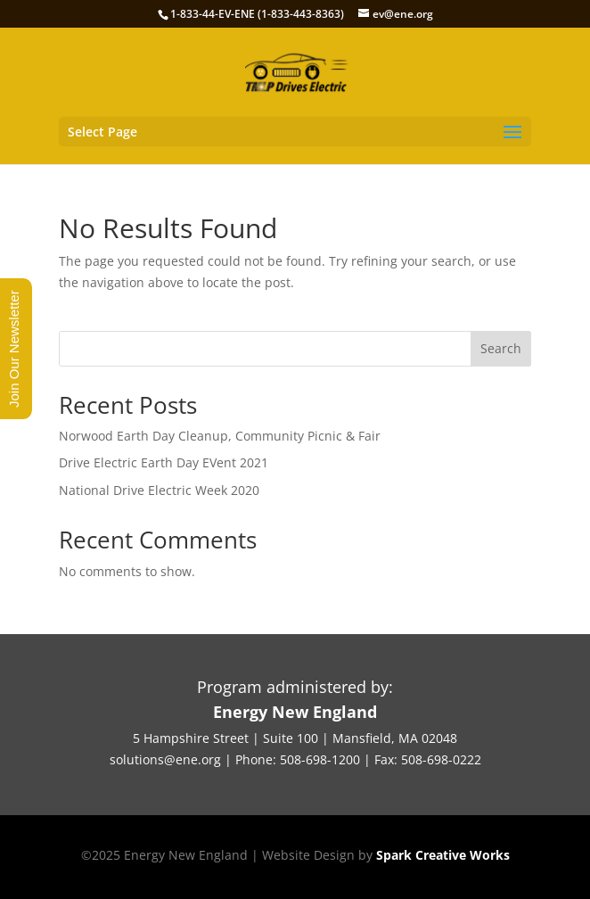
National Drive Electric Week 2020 (159, 490)
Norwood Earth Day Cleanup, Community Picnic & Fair (220, 435)
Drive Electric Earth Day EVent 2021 (163, 462)
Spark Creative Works (443, 854)
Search (500, 348)
